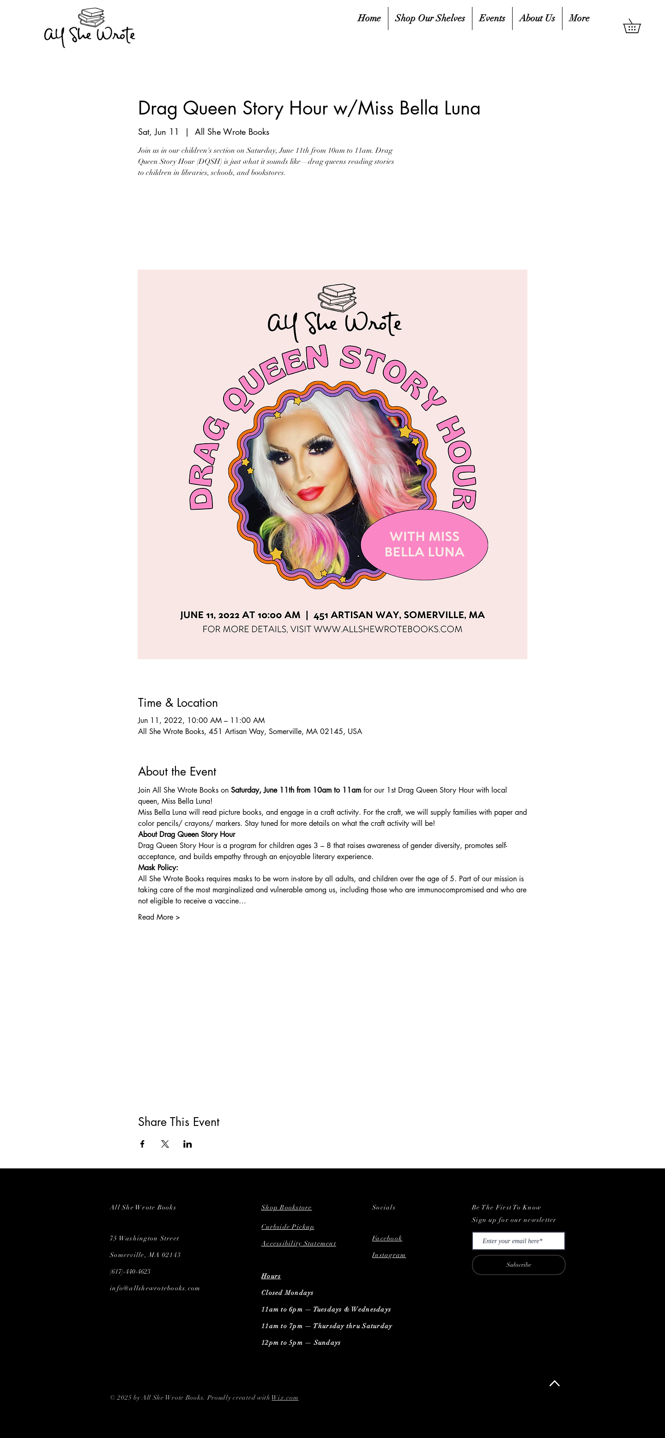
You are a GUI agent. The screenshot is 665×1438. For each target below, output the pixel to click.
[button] (639, 25)
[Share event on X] (165, 1144)
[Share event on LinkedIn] (187, 1144)
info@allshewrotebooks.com (155, 1288)
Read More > (159, 917)
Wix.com (285, 1398)
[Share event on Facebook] (142, 1144)
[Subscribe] (519, 1265)
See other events (203, 225)
